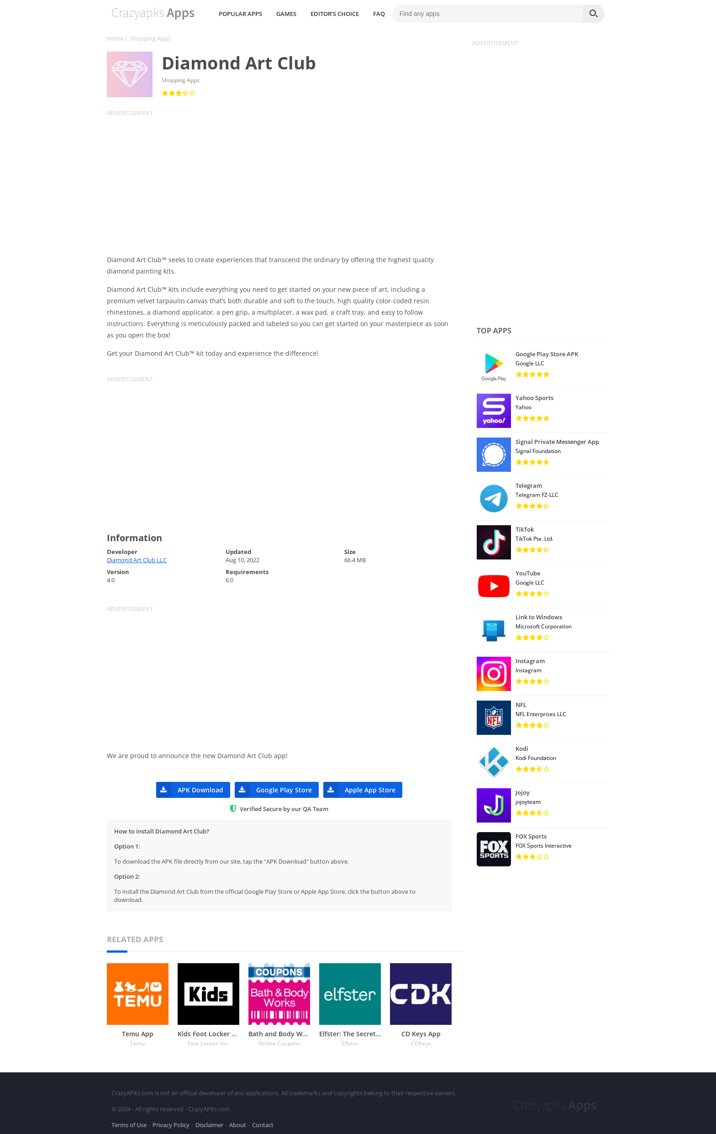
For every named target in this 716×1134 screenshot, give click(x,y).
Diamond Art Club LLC (137, 560)
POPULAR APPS (315, 14)
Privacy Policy (171, 1122)
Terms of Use (129, 1122)
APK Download (189, 790)
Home (115, 38)
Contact (263, 1122)
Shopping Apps (150, 38)
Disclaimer (209, 1122)
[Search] (594, 14)
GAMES (362, 14)
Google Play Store (273, 790)
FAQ (454, 14)
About (237, 1122)
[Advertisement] (285, 181)
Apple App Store (359, 790)
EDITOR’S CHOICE (410, 14)
